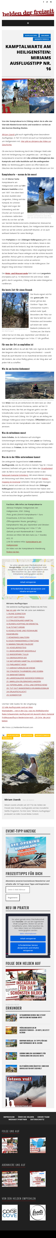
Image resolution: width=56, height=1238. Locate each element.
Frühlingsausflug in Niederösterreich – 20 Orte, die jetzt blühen (34, 1030)
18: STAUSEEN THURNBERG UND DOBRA (24, 671)
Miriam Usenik (8, 134)
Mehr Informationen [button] (28, 577)
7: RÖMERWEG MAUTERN (17, 637)
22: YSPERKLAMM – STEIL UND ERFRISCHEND (26, 684)
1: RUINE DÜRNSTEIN (16, 613)
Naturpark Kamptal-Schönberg (15, 475)
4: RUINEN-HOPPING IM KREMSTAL (22, 623)
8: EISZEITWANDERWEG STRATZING (22, 640)
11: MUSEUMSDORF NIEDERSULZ (21, 651)
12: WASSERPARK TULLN (17, 654)
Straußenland (46, 468)
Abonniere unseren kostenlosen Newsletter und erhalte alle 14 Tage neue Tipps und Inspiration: (28, 882)
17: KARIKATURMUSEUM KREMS (20, 668)
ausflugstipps (13, 735)
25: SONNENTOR (13, 695)
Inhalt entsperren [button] (28, 582)
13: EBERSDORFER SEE (16, 657)
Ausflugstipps (31, 35)
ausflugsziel (27, 735)
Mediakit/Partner (18, 1119)
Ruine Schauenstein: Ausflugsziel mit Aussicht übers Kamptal (28, 714)
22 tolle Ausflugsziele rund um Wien (17, 707)
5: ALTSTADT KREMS (15, 627)
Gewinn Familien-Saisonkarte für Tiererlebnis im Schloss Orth (33, 1054)
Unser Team (43, 1117)
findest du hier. (12, 552)
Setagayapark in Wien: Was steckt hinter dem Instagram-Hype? (33, 1016)
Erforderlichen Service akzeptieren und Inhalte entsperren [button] (28, 590)
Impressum (9, 1117)
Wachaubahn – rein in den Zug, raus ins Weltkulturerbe (25, 710)
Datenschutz (37, 1119)
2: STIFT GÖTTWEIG (15, 617)
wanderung (7, 738)
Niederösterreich (42, 39)
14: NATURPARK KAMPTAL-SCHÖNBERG (24, 661)
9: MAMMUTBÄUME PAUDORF (19, 644)
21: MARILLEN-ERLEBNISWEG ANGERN (23, 681)
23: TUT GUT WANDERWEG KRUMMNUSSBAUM (27, 688)
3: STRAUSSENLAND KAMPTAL (19, 620)
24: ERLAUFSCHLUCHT (16, 691)
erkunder (45, 35)
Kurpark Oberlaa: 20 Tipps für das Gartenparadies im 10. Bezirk (33, 1041)
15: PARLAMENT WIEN (16, 664)
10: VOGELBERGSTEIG (16, 647)
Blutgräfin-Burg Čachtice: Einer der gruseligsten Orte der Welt (34, 1067)
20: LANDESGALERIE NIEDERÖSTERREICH (25, 678)
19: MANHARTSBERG (15, 674)
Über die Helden (26, 1117)
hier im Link (11, 610)
